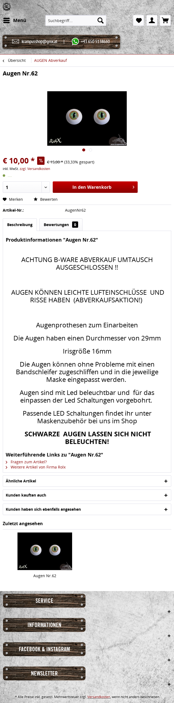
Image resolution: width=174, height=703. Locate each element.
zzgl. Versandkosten (35, 168)
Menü (14, 19)
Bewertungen (61, 224)
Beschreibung (20, 224)
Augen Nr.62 (44, 575)
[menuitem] (14, 20)
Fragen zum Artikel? (26, 461)
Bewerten (46, 199)
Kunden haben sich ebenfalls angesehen (43, 509)
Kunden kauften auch (26, 495)
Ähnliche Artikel (21, 480)
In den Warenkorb (103, 186)
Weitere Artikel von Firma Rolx (36, 467)
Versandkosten (98, 697)
